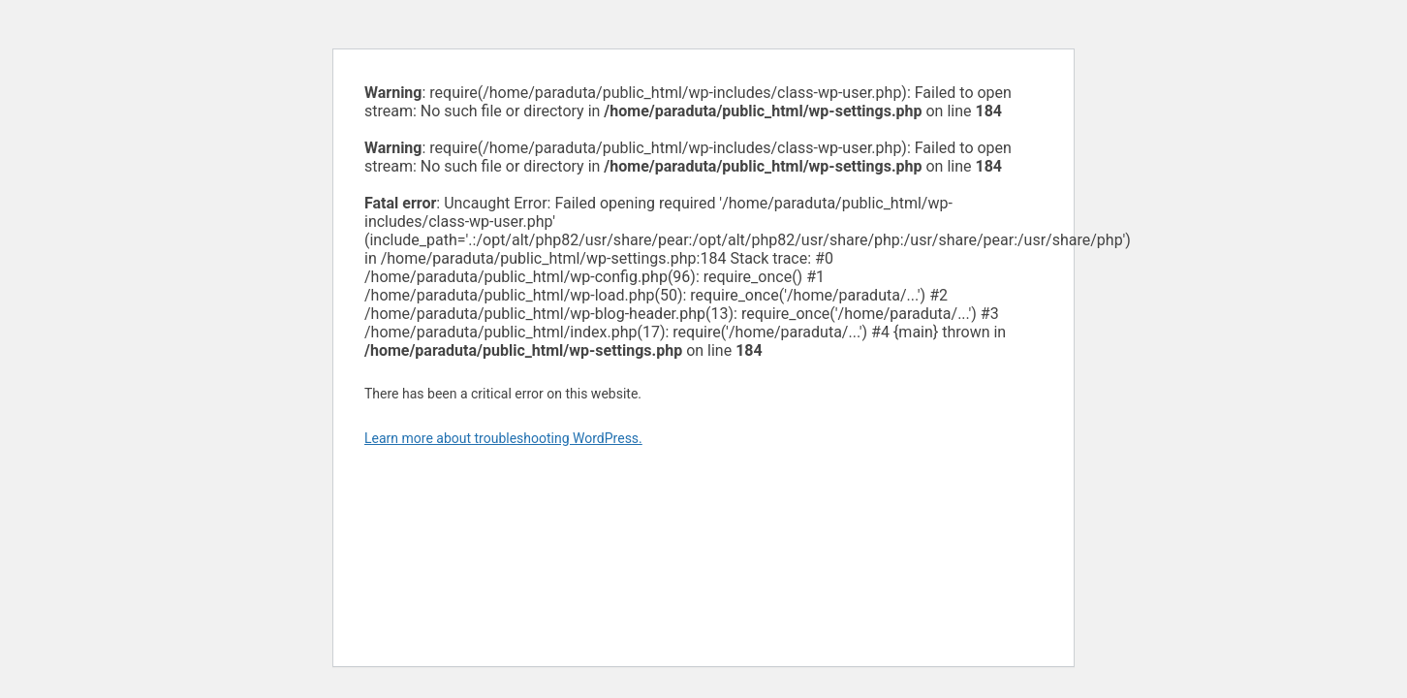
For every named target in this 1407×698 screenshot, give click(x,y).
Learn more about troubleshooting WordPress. (503, 438)
